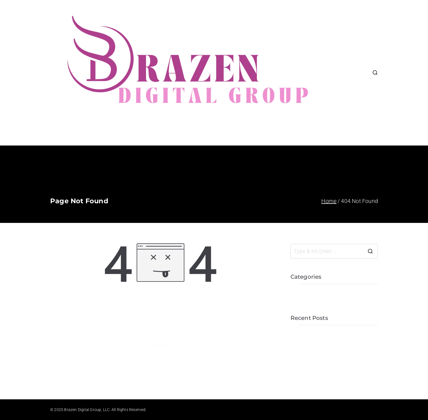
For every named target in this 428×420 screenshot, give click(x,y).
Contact (349, 106)
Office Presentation (314, 348)
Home (346, 39)
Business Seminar (313, 373)
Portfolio (350, 72)
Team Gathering (310, 360)
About (346, 55)
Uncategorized (308, 294)
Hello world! (305, 336)
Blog (344, 89)
